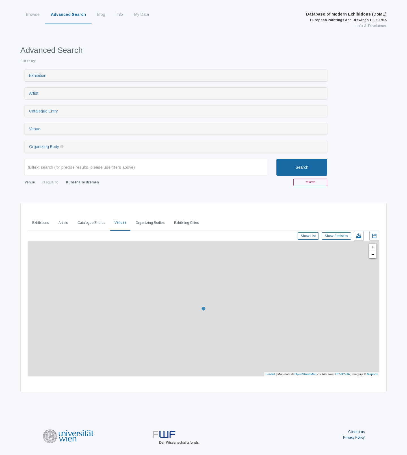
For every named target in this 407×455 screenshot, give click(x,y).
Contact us (356, 432)
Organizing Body (44, 146)
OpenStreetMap (306, 374)
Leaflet (270, 374)
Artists (63, 223)
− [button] (372, 254)
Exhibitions (40, 223)
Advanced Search (68, 14)
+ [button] (372, 247)
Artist (33, 93)
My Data (141, 14)
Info (119, 14)
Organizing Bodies (149, 223)
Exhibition (37, 75)
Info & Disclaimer (371, 25)
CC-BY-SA (342, 374)
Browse (33, 14)
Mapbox (372, 374)
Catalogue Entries (91, 223)
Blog (101, 14)
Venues (120, 222)
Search (302, 167)
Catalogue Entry (43, 111)
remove (310, 182)
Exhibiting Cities (186, 223)
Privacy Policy (354, 437)
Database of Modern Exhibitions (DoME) (346, 17)
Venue (34, 129)
